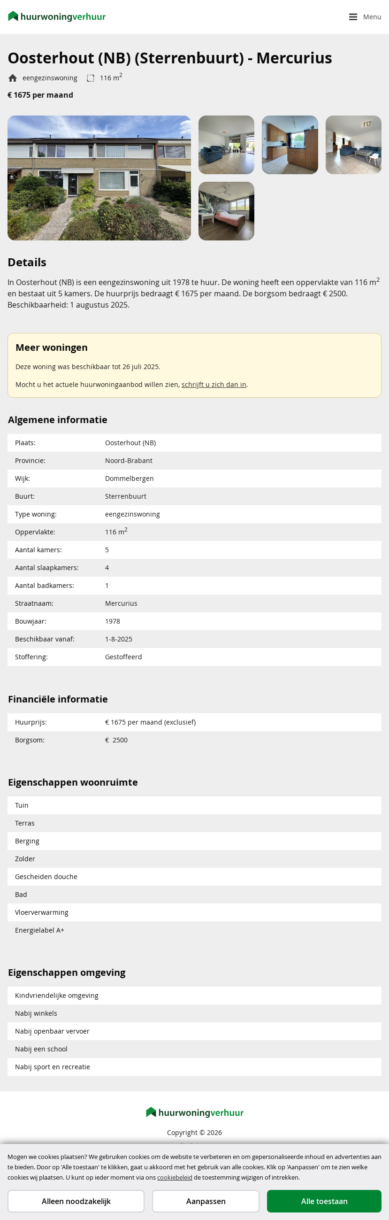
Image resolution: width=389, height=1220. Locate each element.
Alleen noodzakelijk (76, 1201)
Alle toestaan (324, 1201)
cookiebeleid (174, 1177)
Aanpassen (206, 1201)
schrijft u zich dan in (214, 384)
